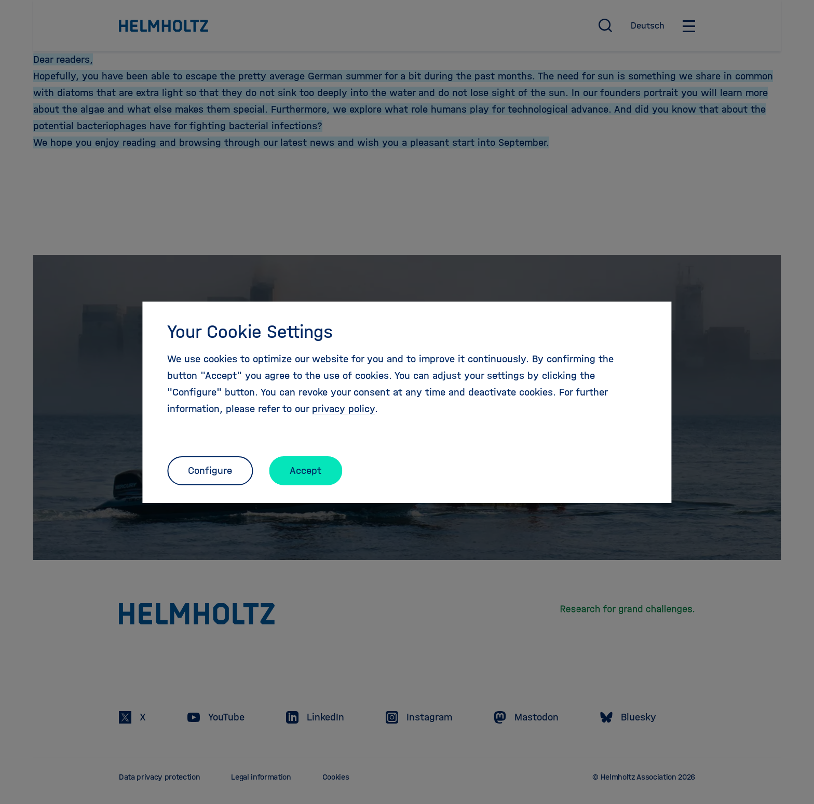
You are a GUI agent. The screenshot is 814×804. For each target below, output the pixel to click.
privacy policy (343, 409)
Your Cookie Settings (250, 332)
